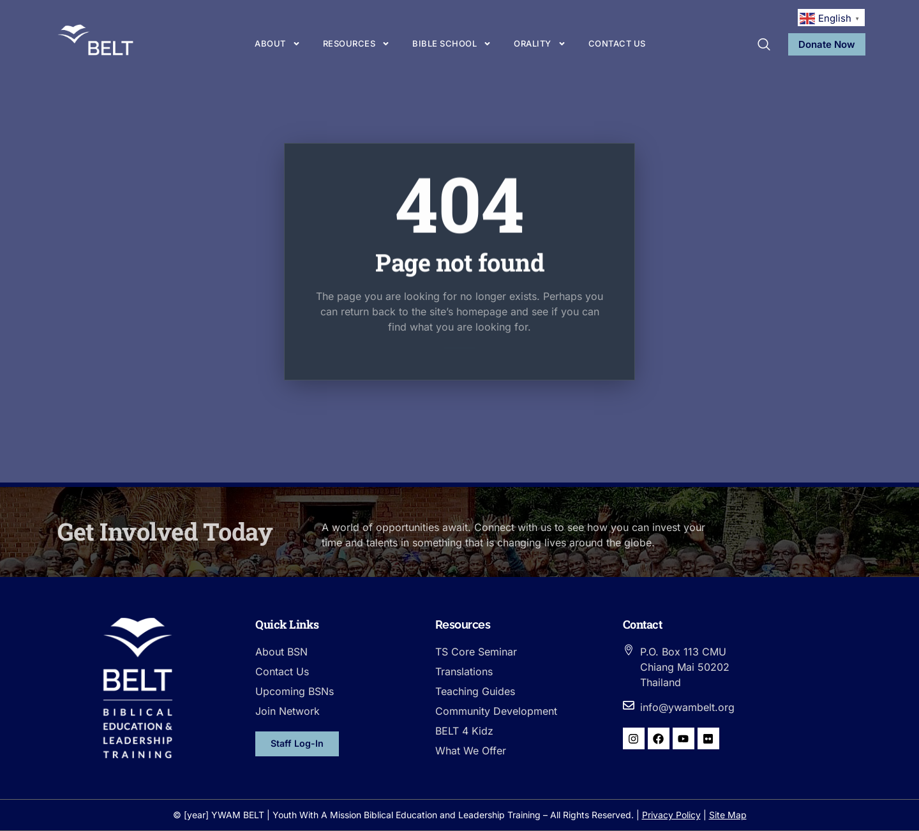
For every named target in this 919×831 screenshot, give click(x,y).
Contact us (617, 43)
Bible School (451, 43)
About (278, 43)
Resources (357, 43)
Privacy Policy (671, 814)
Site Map (728, 814)
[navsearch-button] (764, 45)
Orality (540, 43)
